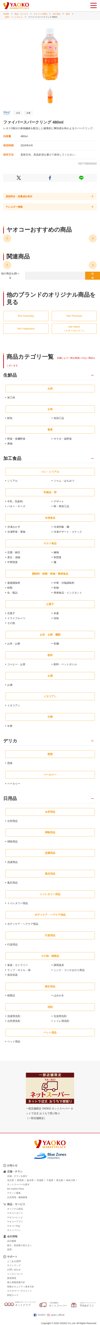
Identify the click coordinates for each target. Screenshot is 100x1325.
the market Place (15, 1188)
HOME (6, 14)
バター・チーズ (16, 506)
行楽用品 (12, 944)
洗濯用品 (12, 862)
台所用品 (12, 821)
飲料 (68, 14)
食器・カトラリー (17, 965)
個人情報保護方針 (16, 1282)
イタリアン (13, 705)
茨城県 (40, 1180)
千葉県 (50, 1180)
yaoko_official (55, 1315)
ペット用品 (13, 1041)
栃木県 (30, 1180)
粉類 (9, 587)
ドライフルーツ (16, 618)
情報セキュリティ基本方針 (20, 1286)
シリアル (12, 480)
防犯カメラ (12, 1295)
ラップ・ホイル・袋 (19, 970)
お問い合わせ (14, 1269)
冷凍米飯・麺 (61, 526)
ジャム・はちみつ (64, 480)
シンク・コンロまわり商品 (69, 970)
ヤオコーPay (13, 1226)
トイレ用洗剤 (61, 1021)
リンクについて (15, 1274)
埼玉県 (10, 1180)
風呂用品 (12, 882)
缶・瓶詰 (12, 592)
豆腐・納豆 (13, 552)
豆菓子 (11, 613)
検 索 (92, 275)
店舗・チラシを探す (17, 1176)
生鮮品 (10, 375)
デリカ (10, 741)
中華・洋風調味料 (64, 583)
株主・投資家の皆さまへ (19, 1245)
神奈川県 (70, 1180)
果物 (9, 443)
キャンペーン (14, 1230)
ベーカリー (13, 783)
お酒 (9, 685)
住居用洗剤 (60, 1016)
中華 (9, 726)
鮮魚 (9, 418)
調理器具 (59, 965)
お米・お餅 (13, 643)
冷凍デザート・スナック (68, 531)
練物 (56, 552)
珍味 (56, 618)
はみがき (59, 995)
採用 (9, 1249)
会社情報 (12, 1236)
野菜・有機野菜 (16, 438)
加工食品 (56, 14)
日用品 (10, 798)
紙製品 (11, 995)
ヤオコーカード (15, 1213)
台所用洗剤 (13, 1021)
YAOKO (39, 1315)
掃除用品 (12, 841)
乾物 (56, 587)
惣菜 (9, 763)
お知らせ (12, 1165)
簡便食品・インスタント (68, 592)
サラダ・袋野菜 (63, 438)
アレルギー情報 (14, 206)
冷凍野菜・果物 (16, 531)
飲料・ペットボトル (14, 17)
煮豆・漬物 (13, 557)
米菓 (56, 613)
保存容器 (12, 975)
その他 (11, 623)
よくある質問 (14, 1261)
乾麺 (56, 643)
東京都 (59, 1180)
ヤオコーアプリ (15, 1221)
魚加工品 (59, 418)
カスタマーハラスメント (19, 1290)
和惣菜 (57, 557)
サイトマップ (14, 1265)
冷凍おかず (13, 526)
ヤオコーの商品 (40, 14)
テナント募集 (14, 1193)
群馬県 (20, 1180)
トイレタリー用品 (17, 903)
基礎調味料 (13, 583)
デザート (59, 501)
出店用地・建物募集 (17, 1197)
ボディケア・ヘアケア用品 (22, 924)
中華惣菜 (12, 562)
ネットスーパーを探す (18, 1184)
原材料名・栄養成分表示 (19, 196)
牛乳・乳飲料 (15, 501)
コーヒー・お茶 (16, 664)
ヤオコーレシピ (15, 1217)
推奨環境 (11, 1278)
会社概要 (11, 1241)
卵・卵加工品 (61, 506)
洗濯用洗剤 (13, 1016)
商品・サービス (21, 14)
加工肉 (11, 397)
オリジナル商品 (15, 1209)
